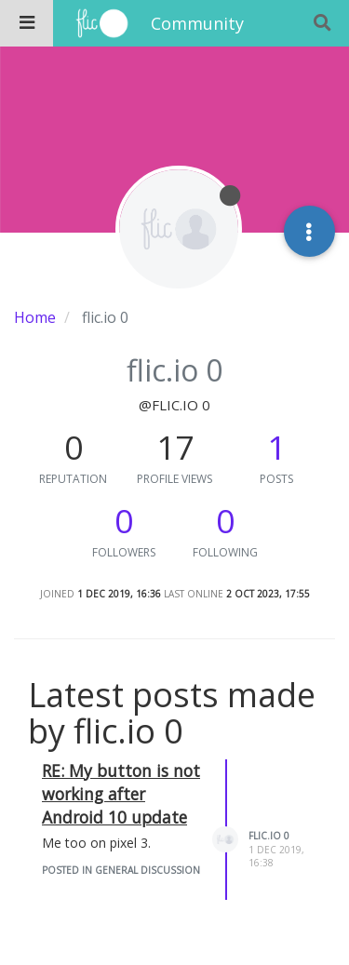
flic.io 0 (268, 835)
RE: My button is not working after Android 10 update (121, 793)
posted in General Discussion (121, 870)
